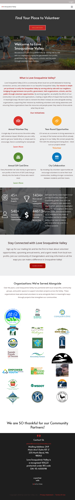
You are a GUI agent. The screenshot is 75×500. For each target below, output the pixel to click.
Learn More (18, 146)
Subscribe (38, 266)
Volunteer (37, 28)
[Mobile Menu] (72, 6)
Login (71, 2)
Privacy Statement (46, 495)
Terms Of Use (60, 495)
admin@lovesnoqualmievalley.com (38, 444)
